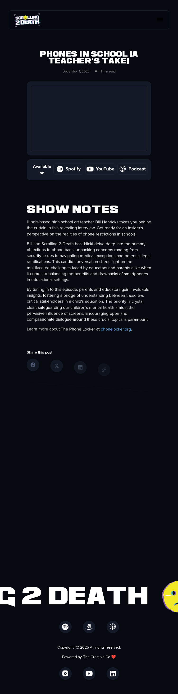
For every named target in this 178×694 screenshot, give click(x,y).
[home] (27, 20)
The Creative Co (96, 657)
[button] (159, 20)
